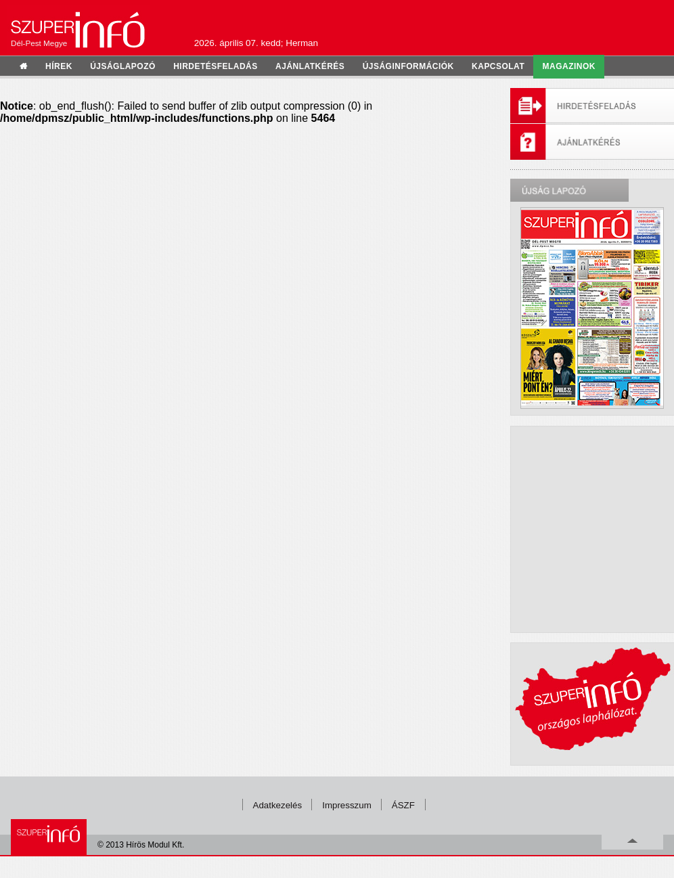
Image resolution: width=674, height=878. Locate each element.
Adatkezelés (277, 805)
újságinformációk (408, 66)
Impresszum (347, 805)
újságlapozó (123, 66)
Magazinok (569, 66)
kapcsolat (498, 66)
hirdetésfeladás (215, 66)
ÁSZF (403, 805)
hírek (58, 66)
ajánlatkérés (309, 66)
